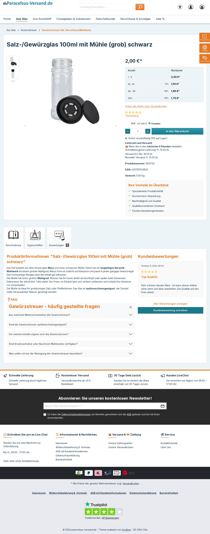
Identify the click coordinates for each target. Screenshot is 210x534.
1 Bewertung (131, 115)
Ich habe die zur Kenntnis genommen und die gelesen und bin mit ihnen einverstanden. (103, 416)
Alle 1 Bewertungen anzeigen (170, 303)
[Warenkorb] (202, 7)
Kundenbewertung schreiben (170, 310)
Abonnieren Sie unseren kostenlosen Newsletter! (105, 398)
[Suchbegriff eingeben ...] (107, 7)
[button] (71, 307)
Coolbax (126, 529)
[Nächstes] (13, 81)
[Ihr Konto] (190, 7)
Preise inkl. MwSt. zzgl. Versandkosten (146, 106)
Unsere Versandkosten (120, 447)
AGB (129, 414)
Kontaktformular (30, 461)
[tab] (13, 238)
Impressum (61, 443)
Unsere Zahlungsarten (120, 443)
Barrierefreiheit (64, 459)
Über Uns (166, 447)
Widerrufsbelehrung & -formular (73, 447)
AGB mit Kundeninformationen (72, 451)
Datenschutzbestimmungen (76, 414)
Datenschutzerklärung (68, 455)
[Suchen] (140, 7)
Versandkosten (131, 483)
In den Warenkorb (177, 131)
